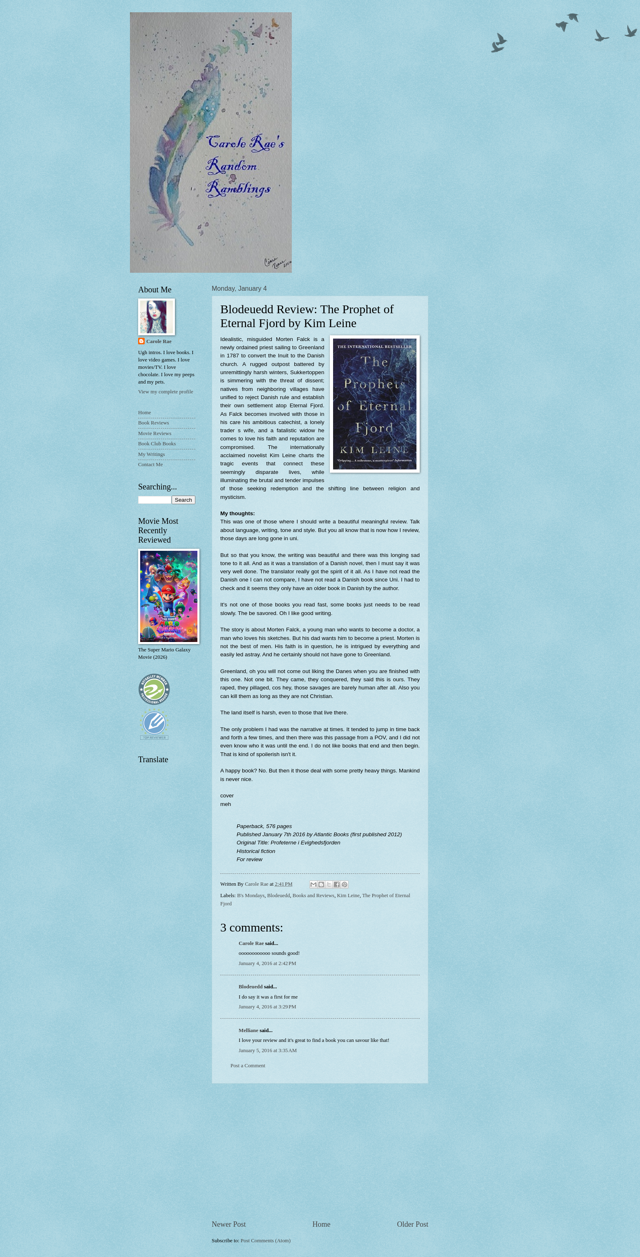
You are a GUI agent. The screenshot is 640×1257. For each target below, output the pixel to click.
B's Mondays (250, 895)
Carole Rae (251, 943)
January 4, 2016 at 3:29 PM (267, 1007)
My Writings (151, 454)
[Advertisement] (320, 1151)
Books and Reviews (313, 895)
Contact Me (150, 464)
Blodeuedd (278, 895)
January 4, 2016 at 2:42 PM (267, 963)
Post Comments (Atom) (266, 1241)
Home (321, 1224)
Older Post (412, 1224)
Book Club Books (157, 444)
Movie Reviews (154, 433)
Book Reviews (153, 423)
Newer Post (229, 1224)
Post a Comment (247, 1065)
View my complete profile (165, 392)
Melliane (248, 1030)
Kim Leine (348, 895)
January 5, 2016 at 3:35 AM (268, 1050)
